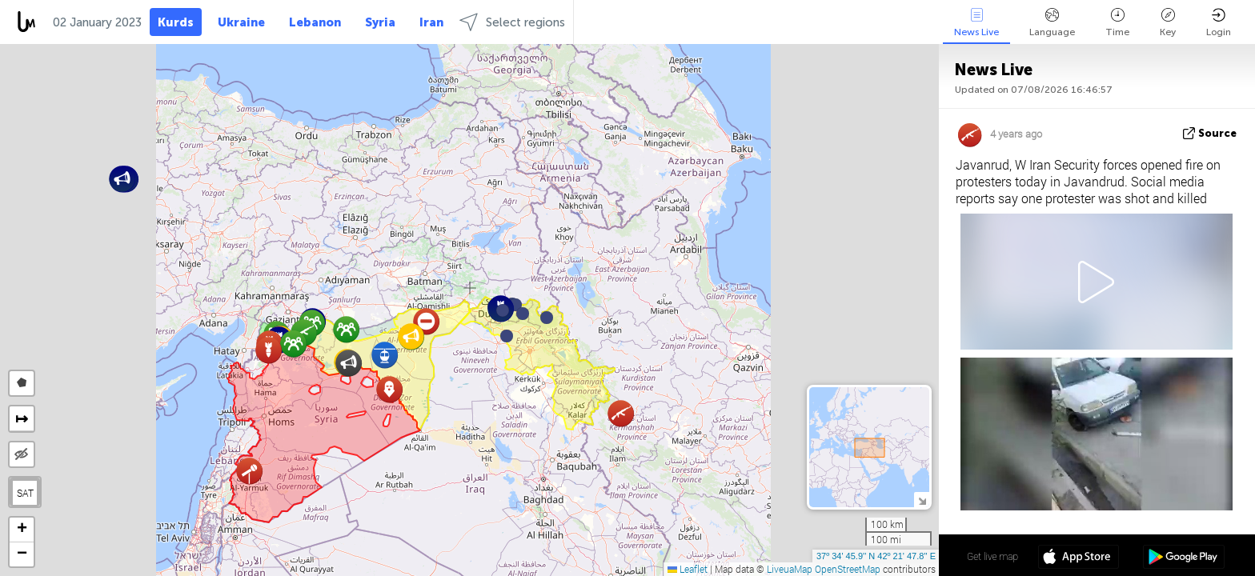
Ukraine (241, 22)
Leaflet (688, 568)
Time (1117, 23)
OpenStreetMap (847, 568)
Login (1218, 23)
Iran (431, 22)
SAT (25, 492)
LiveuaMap (789, 568)
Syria (380, 22)
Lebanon (315, 22)
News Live (976, 23)
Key (1168, 23)
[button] (522, 313)
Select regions (512, 22)
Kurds (176, 22)
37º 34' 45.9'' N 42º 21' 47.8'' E (876, 556)
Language (1052, 23)
